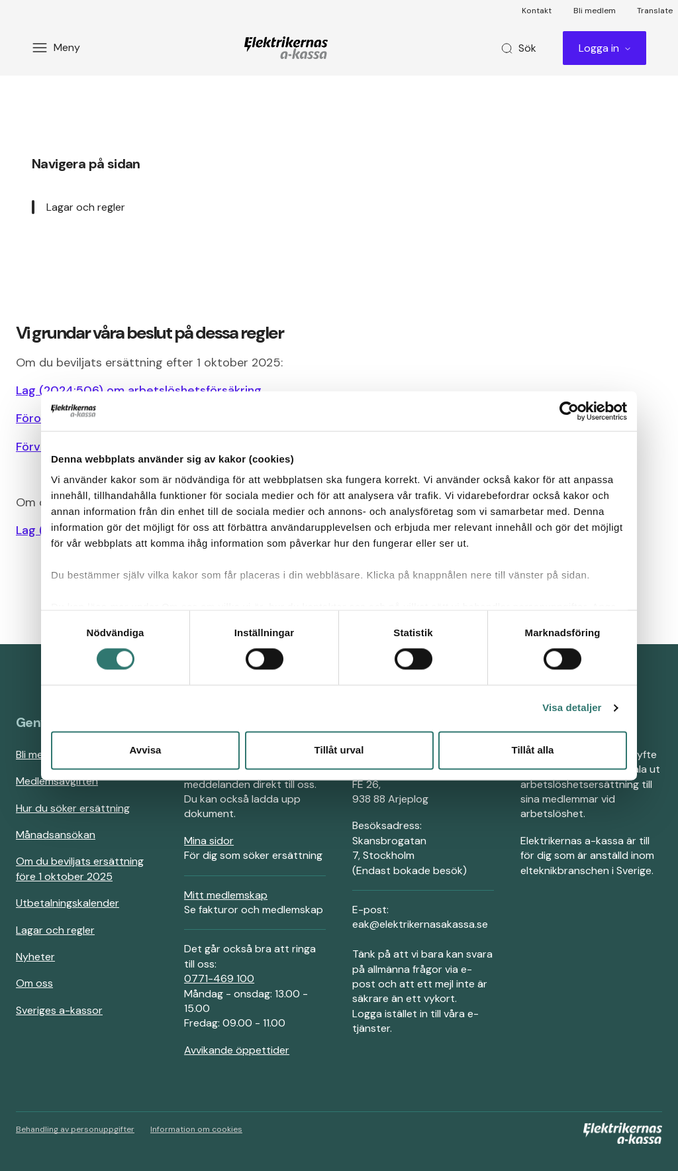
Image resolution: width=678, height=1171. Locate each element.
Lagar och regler (85, 207)
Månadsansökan (55, 835)
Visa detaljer (571, 708)
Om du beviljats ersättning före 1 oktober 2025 (80, 868)
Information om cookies (196, 1129)
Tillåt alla (533, 749)
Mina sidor (209, 841)
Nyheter (35, 957)
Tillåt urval (339, 749)
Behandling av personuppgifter (75, 1129)
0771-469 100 (219, 978)
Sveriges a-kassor (59, 1010)
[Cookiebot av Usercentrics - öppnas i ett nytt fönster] (569, 411)
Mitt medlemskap (225, 895)
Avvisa (146, 749)
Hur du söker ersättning (73, 808)
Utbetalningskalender (67, 903)
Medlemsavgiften (57, 781)
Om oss (34, 983)
